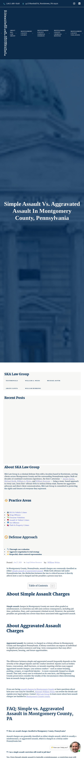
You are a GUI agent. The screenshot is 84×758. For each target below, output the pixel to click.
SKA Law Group (43, 694)
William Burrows (43, 481)
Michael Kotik (10, 481)
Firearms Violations (17, 518)
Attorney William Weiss (45, 691)
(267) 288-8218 (13, 3)
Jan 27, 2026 (18, 562)
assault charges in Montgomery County (37, 689)
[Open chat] (75, 747)
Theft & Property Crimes (19, 525)
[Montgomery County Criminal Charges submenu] (49, 33)
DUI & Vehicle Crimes (18, 512)
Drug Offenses (15, 515)
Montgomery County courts (38, 696)
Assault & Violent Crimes (19, 520)
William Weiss (54, 562)
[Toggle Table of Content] (51, 586)
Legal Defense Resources (34, 562)
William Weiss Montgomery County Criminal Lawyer (5, 33)
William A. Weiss (24, 481)
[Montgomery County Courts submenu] (32, 33)
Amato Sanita (68, 479)
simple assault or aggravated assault (27, 571)
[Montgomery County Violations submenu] (82, 33)
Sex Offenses (14, 523)
